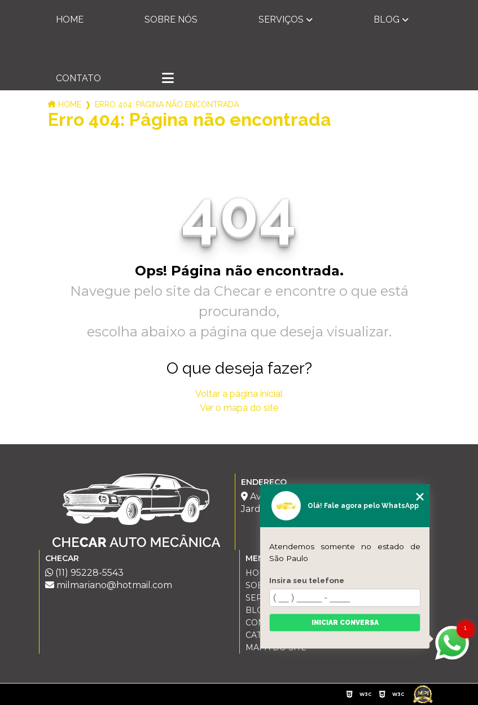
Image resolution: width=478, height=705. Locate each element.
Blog (387, 19)
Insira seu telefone (306, 580)
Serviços (281, 19)
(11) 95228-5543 (84, 572)
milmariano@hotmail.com (108, 585)
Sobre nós (171, 19)
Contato (78, 78)
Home (70, 19)
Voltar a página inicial (239, 393)
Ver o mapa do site (239, 407)
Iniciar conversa (345, 623)
